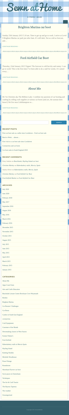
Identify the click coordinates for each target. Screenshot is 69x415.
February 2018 (7, 198)
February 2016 (7, 223)
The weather (6, 391)
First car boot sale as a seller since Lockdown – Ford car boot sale (24, 133)
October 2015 (7, 236)
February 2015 (7, 265)
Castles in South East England (12, 315)
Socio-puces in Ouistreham (11, 374)
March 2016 (6, 219)
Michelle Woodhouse (9, 357)
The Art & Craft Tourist (10, 382)
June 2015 (5, 248)
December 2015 (7, 227)
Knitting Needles (8, 353)
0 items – (34, 17)
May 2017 (5, 202)
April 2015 (6, 257)
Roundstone (6, 365)
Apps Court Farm (8, 285)
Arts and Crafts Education (11, 289)
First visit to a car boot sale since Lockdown (17, 141)
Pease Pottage (7, 361)
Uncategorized (7, 395)
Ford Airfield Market (9, 178)
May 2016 (5, 215)
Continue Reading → (10, 46)
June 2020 (5, 193)
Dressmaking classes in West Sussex (14, 332)
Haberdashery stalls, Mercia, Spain (28, 165)
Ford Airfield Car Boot (34, 58)
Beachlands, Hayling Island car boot (26, 161)
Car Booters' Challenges (10, 306)
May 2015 (5, 253)
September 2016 (7, 206)
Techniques (6, 378)
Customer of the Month (10, 327)
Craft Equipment (8, 323)
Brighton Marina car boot (34, 27)
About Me (34, 88)
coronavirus (6, 319)
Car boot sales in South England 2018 (15, 150)
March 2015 (6, 261)
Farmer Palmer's (7, 336)
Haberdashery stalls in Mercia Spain (14, 344)
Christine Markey (8, 165)
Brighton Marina (8, 302)
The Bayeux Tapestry (9, 387)
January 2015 (6, 270)
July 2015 (5, 244)
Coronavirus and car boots (11, 146)
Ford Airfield (6, 340)
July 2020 (5, 189)
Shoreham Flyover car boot (11, 370)
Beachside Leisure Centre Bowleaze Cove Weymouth (20, 294)
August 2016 (6, 210)
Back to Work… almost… (11, 137)
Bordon (4, 298)
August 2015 (6, 240)
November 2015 (7, 232)
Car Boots (5, 310)
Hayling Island (7, 348)
